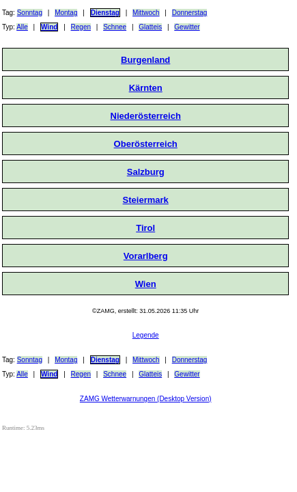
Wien (145, 284)
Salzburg (146, 172)
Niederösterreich (146, 116)
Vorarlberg (146, 256)
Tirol (145, 228)
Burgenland (145, 60)
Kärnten (145, 88)
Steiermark (146, 200)
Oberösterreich (146, 144)
